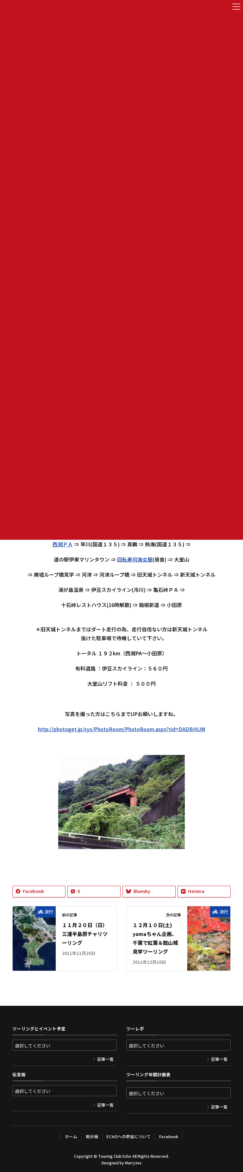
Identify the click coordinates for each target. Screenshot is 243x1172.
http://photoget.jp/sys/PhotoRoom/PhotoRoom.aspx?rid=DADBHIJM (121, 729)
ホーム (71, 1136)
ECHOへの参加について (128, 1136)
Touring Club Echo (114, 1156)
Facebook (168, 1136)
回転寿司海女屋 (135, 559)
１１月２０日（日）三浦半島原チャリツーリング (85, 933)
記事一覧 (105, 1059)
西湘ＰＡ (63, 544)
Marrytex (133, 1162)
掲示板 (92, 1136)
